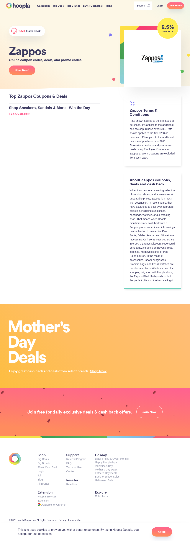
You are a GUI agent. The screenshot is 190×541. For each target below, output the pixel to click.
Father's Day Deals (106, 473)
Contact (70, 471)
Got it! (162, 532)
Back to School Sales (107, 476)
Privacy (62, 520)
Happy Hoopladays (106, 462)
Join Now (149, 412)
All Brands (44, 483)
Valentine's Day (104, 466)
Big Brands (44, 463)
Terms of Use (73, 467)
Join (40, 475)
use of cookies (42, 533)
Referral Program (76, 459)
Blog (40, 479)
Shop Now (98, 371)
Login (41, 471)
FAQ (68, 463)
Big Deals (43, 459)
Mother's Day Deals (106, 469)
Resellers (71, 484)
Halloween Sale (104, 480)
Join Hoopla (175, 5)
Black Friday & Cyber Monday (112, 458)
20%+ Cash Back (48, 467)
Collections (101, 496)
